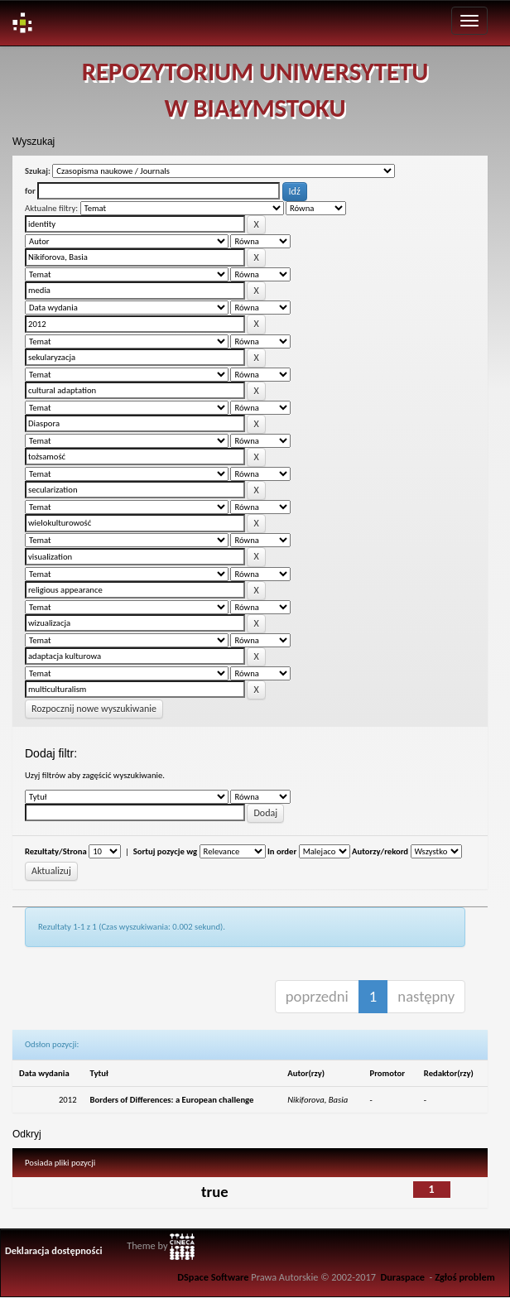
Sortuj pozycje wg (165, 851)
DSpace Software (212, 1277)
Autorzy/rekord (380, 851)
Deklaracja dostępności (54, 1250)
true (215, 1191)
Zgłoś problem (465, 1277)
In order (281, 851)
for (30, 190)
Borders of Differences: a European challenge (172, 1099)
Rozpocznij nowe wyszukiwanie (93, 708)
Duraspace (402, 1277)
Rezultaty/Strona (56, 851)
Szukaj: (38, 171)
